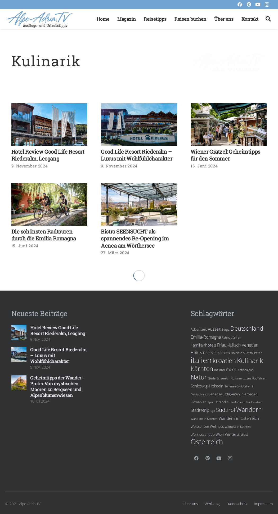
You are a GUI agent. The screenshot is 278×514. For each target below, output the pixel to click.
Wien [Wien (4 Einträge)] (220, 434)
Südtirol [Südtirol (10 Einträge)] (225, 409)
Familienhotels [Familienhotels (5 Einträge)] (203, 345)
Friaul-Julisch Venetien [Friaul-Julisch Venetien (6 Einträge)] (237, 345)
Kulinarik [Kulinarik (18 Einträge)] (250, 360)
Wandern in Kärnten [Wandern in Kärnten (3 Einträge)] (204, 419)
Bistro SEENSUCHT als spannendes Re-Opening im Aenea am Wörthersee (135, 238)
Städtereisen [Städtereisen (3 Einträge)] (254, 402)
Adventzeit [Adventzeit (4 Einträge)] (199, 329)
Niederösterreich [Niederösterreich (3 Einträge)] (219, 378)
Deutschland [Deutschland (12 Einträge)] (246, 328)
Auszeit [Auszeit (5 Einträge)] (214, 329)
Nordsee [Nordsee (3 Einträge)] (236, 378)
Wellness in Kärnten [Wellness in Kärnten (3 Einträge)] (238, 427)
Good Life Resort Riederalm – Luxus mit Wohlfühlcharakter (136, 155)
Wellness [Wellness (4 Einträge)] (217, 426)
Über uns (190, 503)
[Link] (40, 19)
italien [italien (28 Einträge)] (201, 360)
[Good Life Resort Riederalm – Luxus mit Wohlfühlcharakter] (139, 124)
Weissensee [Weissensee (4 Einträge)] (200, 426)
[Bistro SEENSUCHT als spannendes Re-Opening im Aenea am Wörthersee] (139, 204)
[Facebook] (239, 4)
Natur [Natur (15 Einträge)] (199, 377)
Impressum (263, 503)
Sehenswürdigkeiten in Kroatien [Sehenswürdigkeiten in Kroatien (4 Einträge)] (233, 394)
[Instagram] (266, 4)
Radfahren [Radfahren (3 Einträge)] (259, 378)
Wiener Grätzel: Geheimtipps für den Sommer (225, 155)
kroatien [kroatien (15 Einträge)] (224, 360)
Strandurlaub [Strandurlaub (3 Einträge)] (236, 402)
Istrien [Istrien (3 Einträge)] (258, 353)
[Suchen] (268, 19)
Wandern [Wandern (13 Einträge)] (249, 409)
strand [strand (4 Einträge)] (221, 402)
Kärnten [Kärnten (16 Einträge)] (202, 368)
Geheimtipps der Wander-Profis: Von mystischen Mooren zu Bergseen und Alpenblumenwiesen (56, 386)
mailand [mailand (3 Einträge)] (219, 370)
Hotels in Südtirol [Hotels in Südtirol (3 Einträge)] (242, 353)
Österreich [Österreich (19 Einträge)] (207, 441)
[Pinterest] (248, 4)
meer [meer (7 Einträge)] (231, 369)
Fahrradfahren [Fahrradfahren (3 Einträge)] (231, 337)
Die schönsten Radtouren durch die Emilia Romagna (43, 235)
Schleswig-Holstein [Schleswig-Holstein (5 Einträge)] (207, 385)
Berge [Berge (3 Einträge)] (225, 329)
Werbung (212, 503)
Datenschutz (236, 503)
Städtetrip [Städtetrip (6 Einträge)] (200, 410)
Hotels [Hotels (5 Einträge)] (196, 352)
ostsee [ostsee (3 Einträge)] (247, 378)
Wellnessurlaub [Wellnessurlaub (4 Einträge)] (203, 434)
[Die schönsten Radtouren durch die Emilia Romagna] (49, 204)
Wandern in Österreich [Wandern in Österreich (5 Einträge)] (239, 418)
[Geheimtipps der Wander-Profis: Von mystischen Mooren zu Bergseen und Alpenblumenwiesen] (19, 382)
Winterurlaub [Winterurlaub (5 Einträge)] (236, 434)
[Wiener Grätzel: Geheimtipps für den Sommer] (229, 124)
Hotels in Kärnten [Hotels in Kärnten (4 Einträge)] (216, 352)
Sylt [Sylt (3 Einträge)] (212, 411)
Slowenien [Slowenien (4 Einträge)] (199, 402)
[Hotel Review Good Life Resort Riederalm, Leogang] (49, 124)
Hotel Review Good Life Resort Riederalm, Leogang (47, 155)
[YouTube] (257, 4)
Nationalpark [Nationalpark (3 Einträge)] (245, 370)
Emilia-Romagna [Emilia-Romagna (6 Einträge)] (206, 337)
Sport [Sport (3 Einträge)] (211, 402)
